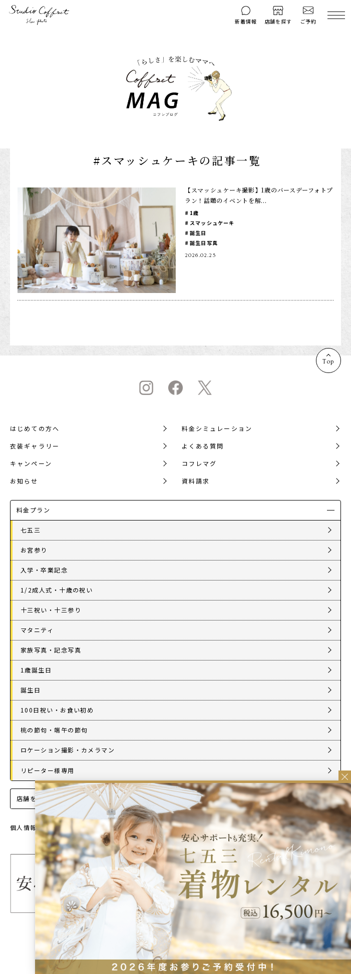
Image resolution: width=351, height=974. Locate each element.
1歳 (194, 212)
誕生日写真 (204, 242)
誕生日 (198, 232)
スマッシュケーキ (212, 222)
